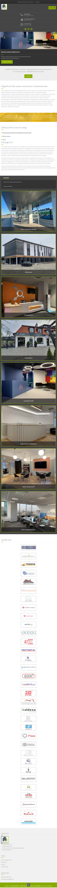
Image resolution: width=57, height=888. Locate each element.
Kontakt (37, 2)
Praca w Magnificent (6, 860)
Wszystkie (6, 178)
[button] (4, 37)
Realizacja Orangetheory (7, 879)
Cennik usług (4, 867)
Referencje (4, 862)
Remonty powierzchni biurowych (12, 182)
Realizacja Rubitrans (6, 877)
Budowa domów (7, 187)
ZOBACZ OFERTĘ (7, 62)
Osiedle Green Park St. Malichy (25, 2)
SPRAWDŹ (28, 76)
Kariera (3, 865)
